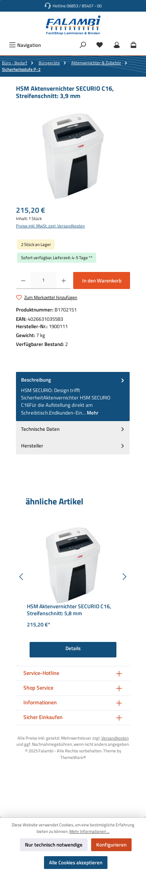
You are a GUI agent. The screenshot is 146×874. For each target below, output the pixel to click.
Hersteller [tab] (73, 446)
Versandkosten (115, 738)
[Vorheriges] (22, 576)
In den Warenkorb (101, 280)
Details (73, 648)
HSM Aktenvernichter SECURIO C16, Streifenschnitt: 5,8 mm (69, 610)
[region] (73, 156)
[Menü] (25, 45)
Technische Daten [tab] (73, 429)
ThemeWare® (73, 757)
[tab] (73, 396)
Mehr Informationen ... (89, 831)
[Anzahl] (43, 280)
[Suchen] (82, 45)
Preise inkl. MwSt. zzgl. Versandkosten (50, 226)
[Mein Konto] (116, 45)
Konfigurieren (111, 844)
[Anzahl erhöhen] (63, 280)
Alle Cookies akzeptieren (75, 862)
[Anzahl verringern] (23, 280)
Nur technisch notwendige (54, 844)
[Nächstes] (124, 576)
